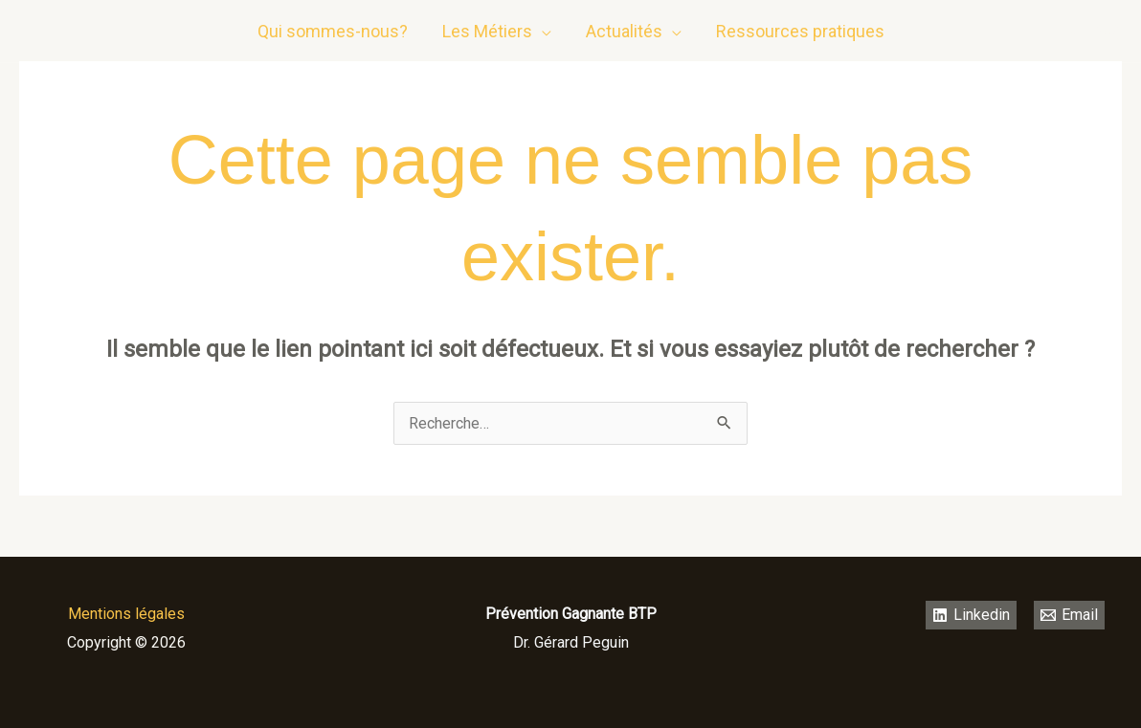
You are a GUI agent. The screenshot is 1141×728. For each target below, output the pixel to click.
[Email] (1069, 615)
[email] (1107, 31)
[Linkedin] (1069, 31)
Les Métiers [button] (487, 31)
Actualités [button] (624, 31)
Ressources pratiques (800, 31)
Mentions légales (126, 614)
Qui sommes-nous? (332, 31)
